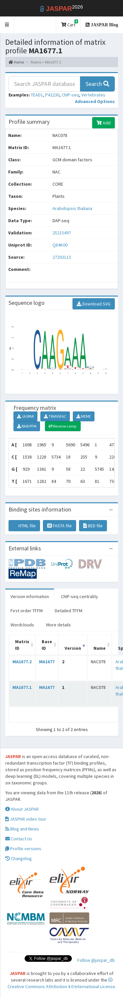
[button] (7, 24)
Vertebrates (93, 95)
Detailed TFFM (68, 611)
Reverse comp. (63, 426)
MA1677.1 (21, 687)
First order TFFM (26, 611)
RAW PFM (26, 426)
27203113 (61, 257)
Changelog (18, 858)
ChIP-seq (70, 95)
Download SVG (94, 304)
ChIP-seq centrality (79, 596)
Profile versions (23, 849)
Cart (69, 23)
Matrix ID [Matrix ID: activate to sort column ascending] (22, 645)
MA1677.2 (21, 662)
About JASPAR (22, 809)
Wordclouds (22, 625)
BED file (93, 526)
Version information (29, 596)
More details (58, 625)
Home (16, 62)
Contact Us (18, 839)
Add (103, 123)
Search (97, 84)
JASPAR (25, 416)
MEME (83, 416)
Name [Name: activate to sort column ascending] (99, 648)
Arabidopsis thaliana (72, 208)
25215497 (61, 233)
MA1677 (46, 662)
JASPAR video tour (25, 819)
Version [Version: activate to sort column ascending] (73, 648)
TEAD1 (37, 95)
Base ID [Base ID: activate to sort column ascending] (47, 645)
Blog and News (22, 829)
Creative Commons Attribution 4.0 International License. (62, 983)
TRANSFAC (55, 416)
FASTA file (59, 526)
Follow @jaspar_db (96, 960)
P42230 (52, 95)
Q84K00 (60, 245)
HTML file (24, 526)
